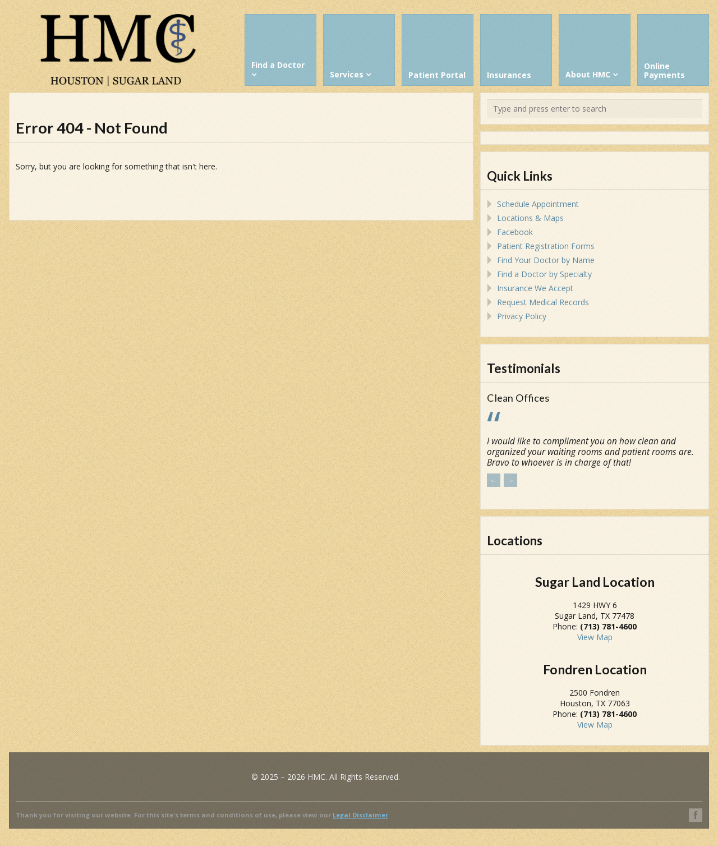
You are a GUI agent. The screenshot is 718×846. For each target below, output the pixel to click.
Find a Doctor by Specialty (544, 274)
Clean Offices (518, 398)
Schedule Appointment (538, 204)
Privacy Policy (521, 316)
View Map (595, 637)
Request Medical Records (543, 302)
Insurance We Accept (535, 288)
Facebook (515, 232)
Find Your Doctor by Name (546, 260)
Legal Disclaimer (360, 815)
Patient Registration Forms (546, 246)
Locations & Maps (530, 218)
